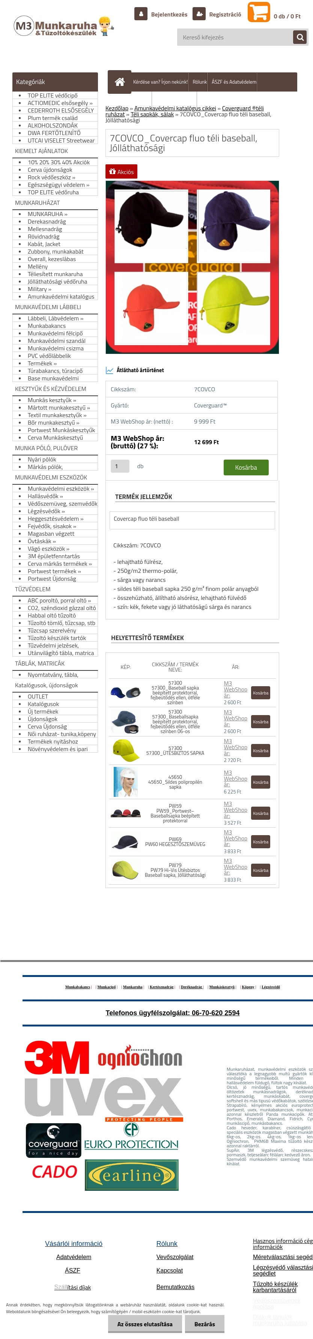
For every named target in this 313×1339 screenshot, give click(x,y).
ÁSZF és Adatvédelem (234, 82)
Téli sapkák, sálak (152, 114)
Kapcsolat (169, 1270)
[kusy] (120, 466)
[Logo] (64, 33)
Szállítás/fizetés (135, 101)
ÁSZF (72, 1270)
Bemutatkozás (175, 1287)
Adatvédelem (73, 1257)
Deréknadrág (192, 987)
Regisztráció (224, 14)
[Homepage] (121, 81)
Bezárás (204, 1323)
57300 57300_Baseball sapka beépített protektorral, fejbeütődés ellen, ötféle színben (175, 692)
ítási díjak (72, 1287)
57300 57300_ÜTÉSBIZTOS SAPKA (175, 750)
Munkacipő (107, 987)
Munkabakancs (77, 987)
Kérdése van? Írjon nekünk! (160, 82)
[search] (296, 37)
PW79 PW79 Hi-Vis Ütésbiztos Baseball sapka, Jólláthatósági (175, 870)
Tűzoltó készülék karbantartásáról (275, 1287)
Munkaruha (133, 987)
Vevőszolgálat (175, 1257)
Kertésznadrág (161, 987)
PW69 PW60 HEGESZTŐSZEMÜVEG (175, 842)
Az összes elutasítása (145, 1323)
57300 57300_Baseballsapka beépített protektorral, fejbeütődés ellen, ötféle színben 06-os (175, 721)
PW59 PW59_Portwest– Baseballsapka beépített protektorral (175, 813)
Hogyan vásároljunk (176, 101)
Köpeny (248, 987)
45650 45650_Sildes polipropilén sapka (175, 781)
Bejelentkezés (169, 14)
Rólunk (200, 82)
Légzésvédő (271, 987)
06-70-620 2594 (215, 1013)
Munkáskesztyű (222, 987)
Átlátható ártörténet (134, 370)
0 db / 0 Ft (287, 16)
